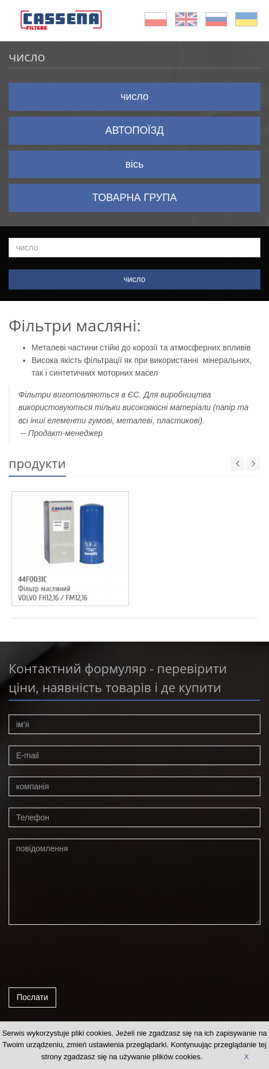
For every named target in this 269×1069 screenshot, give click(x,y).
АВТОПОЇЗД (135, 130)
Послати (32, 997)
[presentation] (96, 959)
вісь (135, 164)
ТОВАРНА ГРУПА (134, 197)
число (134, 96)
